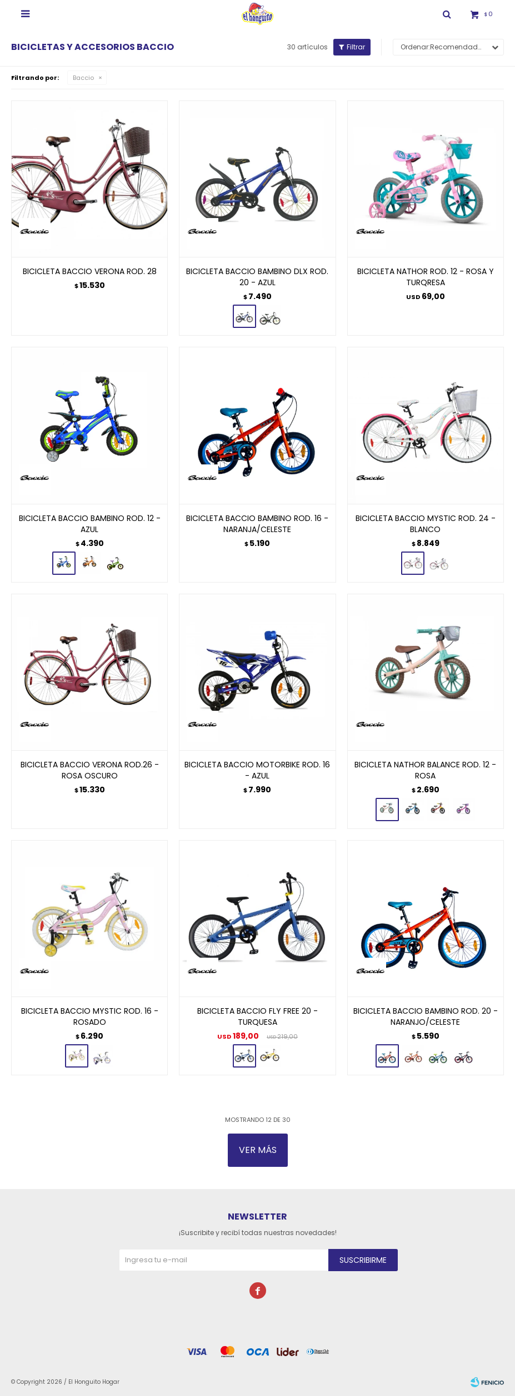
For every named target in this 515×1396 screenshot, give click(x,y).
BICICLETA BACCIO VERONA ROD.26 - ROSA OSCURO (90, 770)
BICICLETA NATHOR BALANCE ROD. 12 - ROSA (425, 770)
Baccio (83, 77)
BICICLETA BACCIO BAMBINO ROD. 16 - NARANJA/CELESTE (257, 524)
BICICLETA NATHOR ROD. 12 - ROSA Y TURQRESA (425, 277)
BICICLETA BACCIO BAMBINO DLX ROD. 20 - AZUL (257, 277)
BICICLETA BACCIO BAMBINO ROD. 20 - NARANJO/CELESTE (425, 1016)
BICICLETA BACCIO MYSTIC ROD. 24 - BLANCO (426, 524)
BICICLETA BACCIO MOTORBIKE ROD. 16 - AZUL (257, 770)
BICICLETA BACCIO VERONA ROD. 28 (90, 271)
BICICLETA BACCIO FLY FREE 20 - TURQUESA (257, 1016)
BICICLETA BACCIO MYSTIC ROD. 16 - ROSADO (89, 1016)
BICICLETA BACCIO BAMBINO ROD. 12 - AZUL (90, 524)
